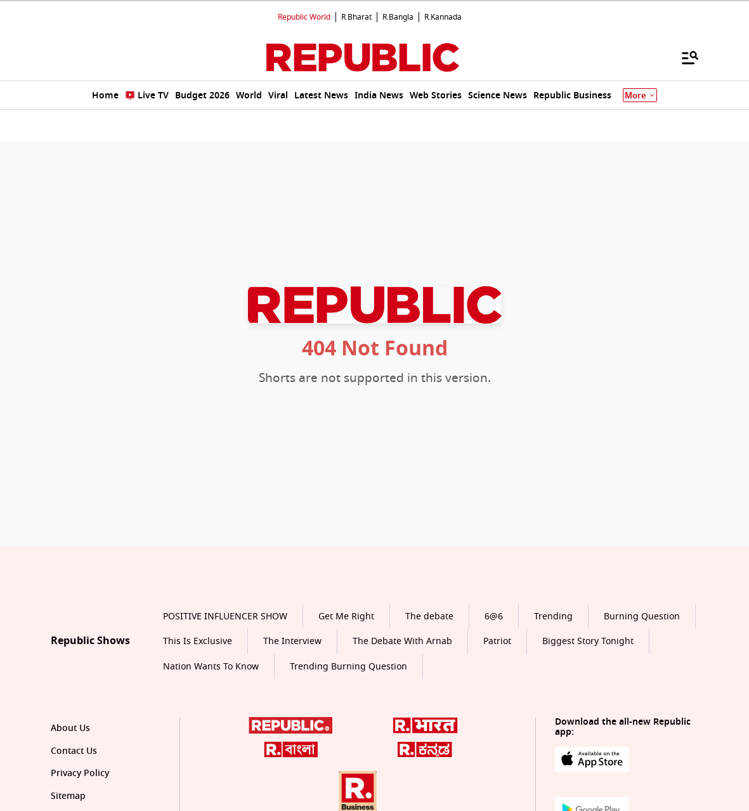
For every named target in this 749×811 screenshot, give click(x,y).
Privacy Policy (80, 773)
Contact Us (74, 751)
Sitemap (68, 796)
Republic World (304, 17)
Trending (553, 616)
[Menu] (683, 57)
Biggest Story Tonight (588, 641)
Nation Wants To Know (211, 666)
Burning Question (642, 616)
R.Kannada (443, 17)
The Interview (292, 641)
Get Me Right (346, 616)
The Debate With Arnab (402, 641)
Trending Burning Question (348, 666)
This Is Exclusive (197, 641)
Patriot (497, 641)
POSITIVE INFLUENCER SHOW (225, 616)
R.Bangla (398, 17)
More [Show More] (640, 95)
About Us (70, 728)
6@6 (494, 616)
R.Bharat (356, 17)
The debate (429, 616)
